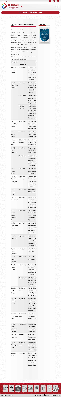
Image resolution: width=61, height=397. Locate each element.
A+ (31, 29)
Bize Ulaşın (53, 395)
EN (4, 1)
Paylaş (22, 29)
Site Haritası (47, 395)
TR (2, 1)
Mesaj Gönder (38, 395)
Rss (43, 395)
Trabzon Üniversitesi (8, 395)
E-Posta (8, 1)
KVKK (58, 395)
